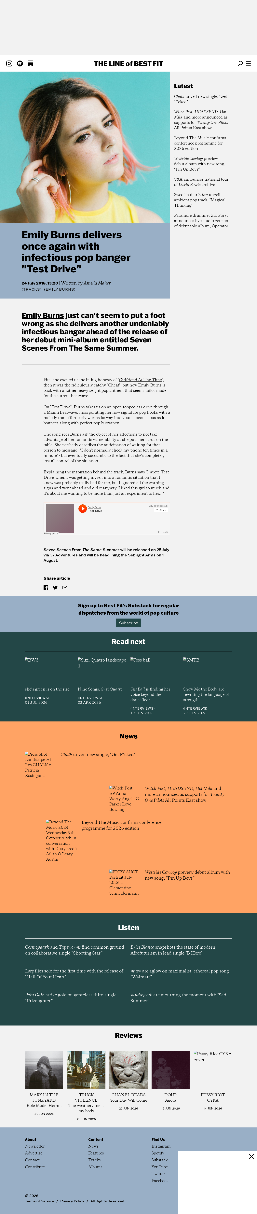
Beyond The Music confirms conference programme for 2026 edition (200, 143)
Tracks (31, 289)
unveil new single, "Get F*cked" (200, 99)
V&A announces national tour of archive (201, 182)
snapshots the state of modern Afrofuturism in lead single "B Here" (172, 950)
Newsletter (35, 1146)
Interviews (37, 698)
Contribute (35, 1167)
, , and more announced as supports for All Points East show (201, 120)
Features (96, 1153)
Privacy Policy (72, 1201)
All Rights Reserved (107, 1201)
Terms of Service (39, 1201)
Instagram (161, 1146)
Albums (95, 1167)
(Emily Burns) (60, 289)
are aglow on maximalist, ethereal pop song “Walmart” (179, 974)
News (93, 1146)
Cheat (113, 385)
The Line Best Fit (128, 63)
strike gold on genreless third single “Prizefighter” (70, 998)
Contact (32, 1160)
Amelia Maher (97, 283)
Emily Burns (43, 315)
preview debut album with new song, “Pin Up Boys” (199, 164)
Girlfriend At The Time (140, 380)
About (30, 1139)
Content (95, 1139)
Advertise (33, 1153)
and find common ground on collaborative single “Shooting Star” (74, 950)
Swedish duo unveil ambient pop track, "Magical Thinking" (199, 200)
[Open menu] (248, 63)
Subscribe (128, 622)
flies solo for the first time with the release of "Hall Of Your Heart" (74, 974)
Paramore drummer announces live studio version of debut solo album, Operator (201, 221)
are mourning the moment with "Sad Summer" (178, 998)
